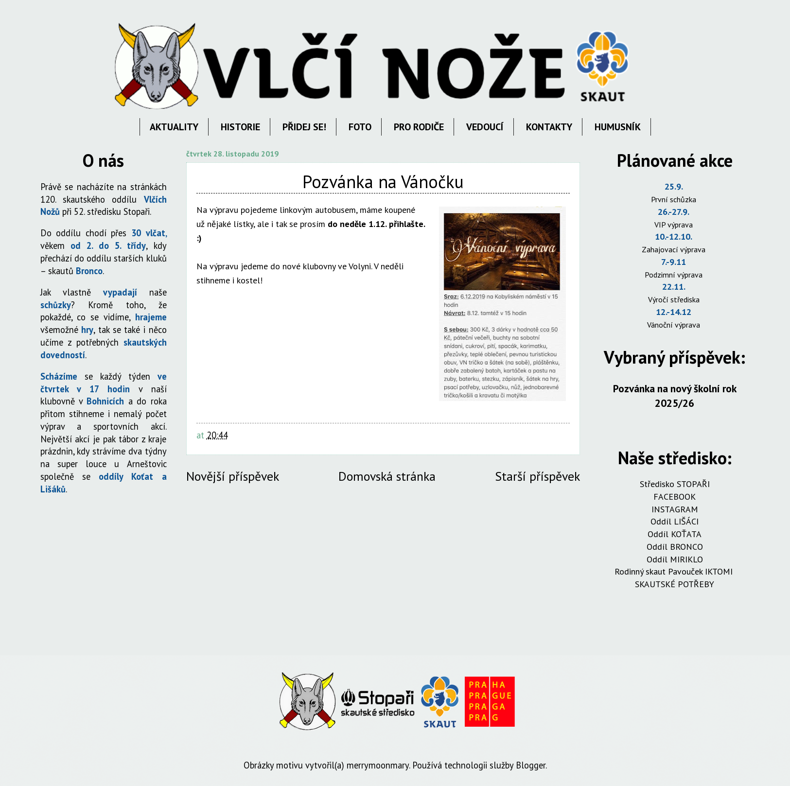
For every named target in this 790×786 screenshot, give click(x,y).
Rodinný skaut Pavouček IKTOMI (674, 571)
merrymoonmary (378, 765)
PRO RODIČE (419, 127)
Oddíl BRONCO (675, 546)
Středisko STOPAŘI (675, 483)
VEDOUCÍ (485, 127)
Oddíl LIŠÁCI (674, 521)
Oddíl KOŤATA (675, 534)
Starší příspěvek (537, 476)
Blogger (530, 765)
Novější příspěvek (232, 476)
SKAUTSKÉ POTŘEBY (674, 584)
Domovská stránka (387, 476)
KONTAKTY (549, 127)
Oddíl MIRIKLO (675, 559)
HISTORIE (240, 127)
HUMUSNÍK (618, 127)
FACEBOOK (674, 496)
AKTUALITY (174, 127)
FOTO (360, 127)
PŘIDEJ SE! (304, 127)
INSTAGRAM (674, 509)
